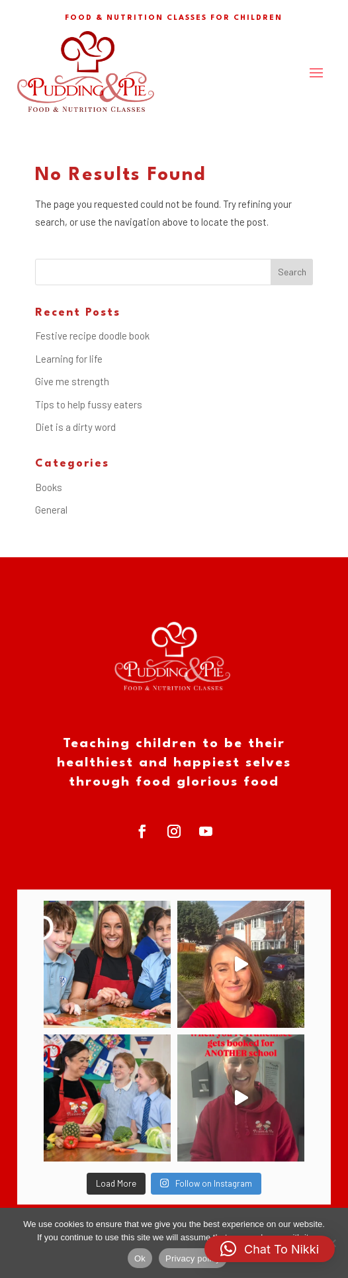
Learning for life (69, 359)
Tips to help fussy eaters (88, 404)
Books (48, 487)
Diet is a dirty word (75, 427)
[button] (269, 1249)
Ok (140, 1258)
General (51, 510)
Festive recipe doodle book (92, 336)
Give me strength (72, 381)
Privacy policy (192, 1258)
